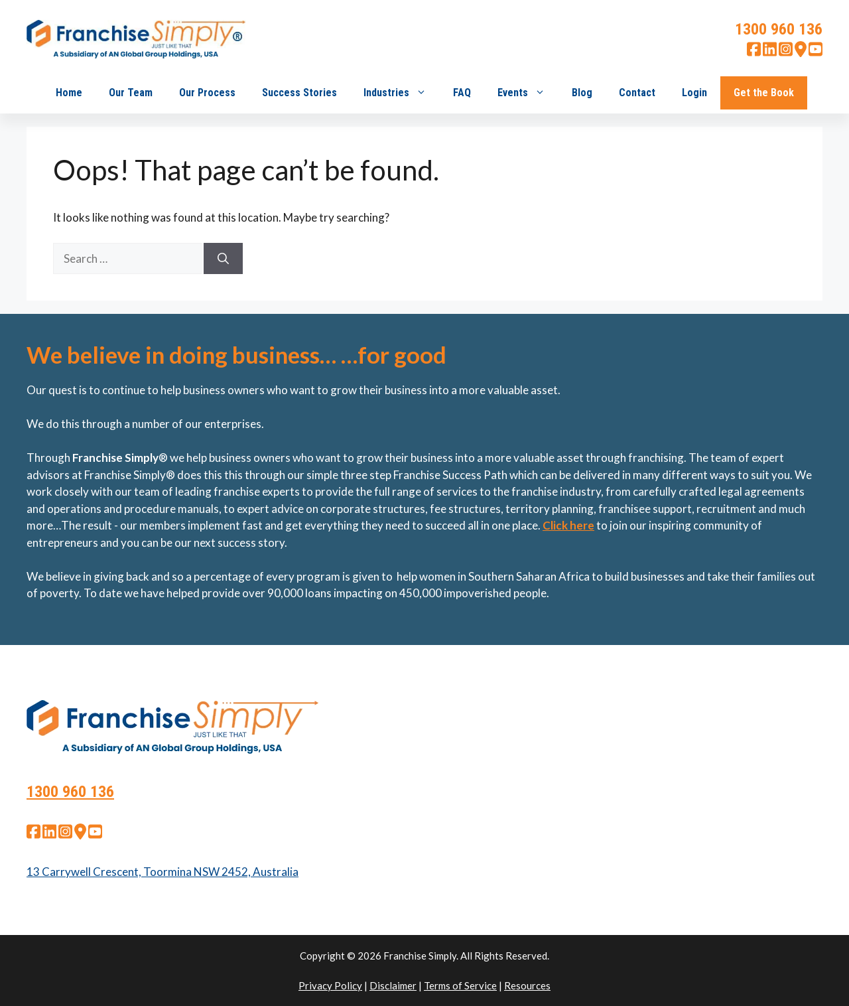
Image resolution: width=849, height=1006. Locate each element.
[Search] (223, 259)
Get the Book (764, 92)
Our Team (131, 92)
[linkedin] (770, 53)
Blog (582, 92)
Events (527, 92)
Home (69, 92)
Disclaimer (393, 985)
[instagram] (786, 53)
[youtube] (815, 53)
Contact (637, 92)
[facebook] (754, 53)
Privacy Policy (330, 985)
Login (694, 92)
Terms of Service (460, 985)
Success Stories (299, 92)
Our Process (207, 92)
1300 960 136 (778, 29)
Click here (568, 525)
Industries (401, 92)
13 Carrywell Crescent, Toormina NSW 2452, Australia (162, 872)
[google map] (801, 53)
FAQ (462, 92)
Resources (527, 985)
